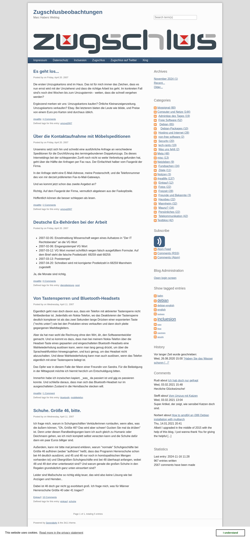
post (77, 285)
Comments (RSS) (168, 253)
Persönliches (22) (169, 211)
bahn (160, 295)
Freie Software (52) (170, 120)
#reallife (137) (165, 178)
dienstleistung (67, 285)
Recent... (159, 82)
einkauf (64, 501)
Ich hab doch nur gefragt (183, 380)
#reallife (37, 119)
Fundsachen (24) (169, 166)
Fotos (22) (165, 186)
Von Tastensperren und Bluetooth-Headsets (76, 298)
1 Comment (49, 393)
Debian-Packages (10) (174, 128)
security (160, 337)
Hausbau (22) (167, 199)
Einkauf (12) (166, 182)
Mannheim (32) (168, 203)
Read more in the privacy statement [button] (61, 532)
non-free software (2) (171, 136)
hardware (161, 314)
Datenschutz (60, 60)
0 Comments (49, 281)
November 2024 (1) (166, 78)
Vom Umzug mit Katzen (183, 395)
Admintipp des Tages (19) (174, 116)
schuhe (72, 501)
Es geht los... (46, 71)
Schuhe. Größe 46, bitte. (57, 410)
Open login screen (165, 277)
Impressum (40, 60)
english (161, 309)
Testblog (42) (165, 220)
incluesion (166, 319)
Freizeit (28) (166, 191)
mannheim (161, 333)
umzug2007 (66, 123)
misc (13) (163, 157)
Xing (145, 60)
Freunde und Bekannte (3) (175, 195)
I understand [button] (230, 532)
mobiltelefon (77, 397)
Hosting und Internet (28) (174, 132)
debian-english (165, 305)
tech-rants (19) (168, 145)
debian (163, 300)
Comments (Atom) (168, 257)
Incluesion (80, 60)
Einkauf (37, 497)
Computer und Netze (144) (173, 111)
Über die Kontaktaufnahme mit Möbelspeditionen (81, 136)
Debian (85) (167, 124)
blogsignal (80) (166, 107)
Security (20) (166, 141)
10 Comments (50, 497)
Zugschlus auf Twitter (124, 60)
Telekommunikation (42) (173, 216)
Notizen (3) (164, 174)
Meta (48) (163, 153)
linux (159, 329)
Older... (158, 87)
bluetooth (65, 397)
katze (159, 324)
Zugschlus (98, 60)
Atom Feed (164, 249)
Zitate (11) (165, 170)
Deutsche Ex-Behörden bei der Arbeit (70, 222)
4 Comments (49, 119)
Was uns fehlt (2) (169, 149)
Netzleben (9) (165, 161)
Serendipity (51, 522)
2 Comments (49, 205)
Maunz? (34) (166, 207)
